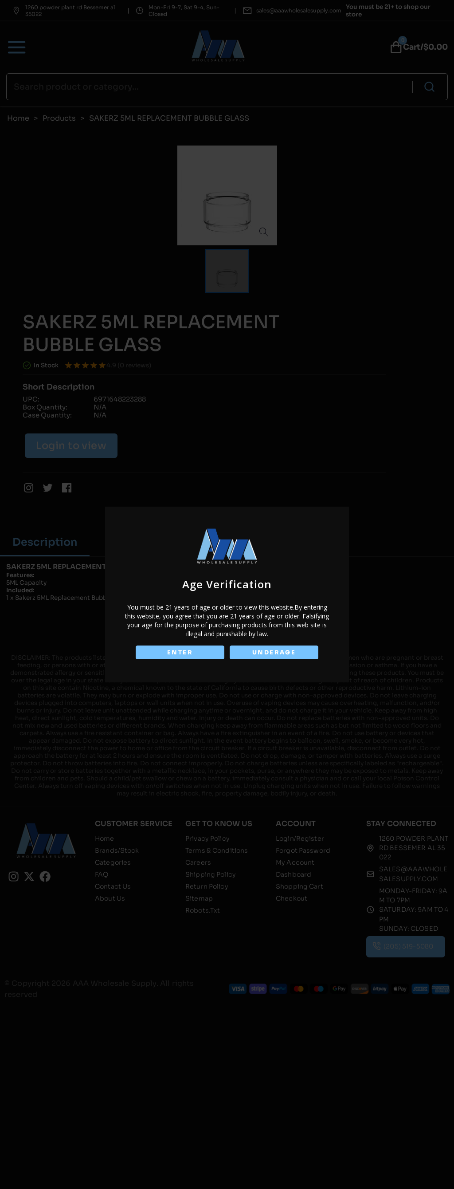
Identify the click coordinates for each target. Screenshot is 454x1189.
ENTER (179, 652)
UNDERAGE (274, 652)
